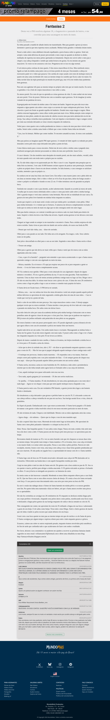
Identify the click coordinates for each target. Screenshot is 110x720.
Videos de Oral (9, 690)
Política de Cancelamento (64, 696)
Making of (7, 696)
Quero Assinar (87, 690)
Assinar (105, 4)
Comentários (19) (24, 544)
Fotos (38, 4)
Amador (44, 4)
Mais (70, 4)
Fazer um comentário (55, 550)
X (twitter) (39, 666)
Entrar (97, 4)
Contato (85, 685)
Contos (65, 4)
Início (20, 4)
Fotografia (7, 692)
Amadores (33, 688)
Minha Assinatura (88, 688)
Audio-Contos (51, 19)
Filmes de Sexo (9, 685)
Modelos (51, 4)
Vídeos (32, 4)
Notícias (26, 4)
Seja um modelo (87, 692)
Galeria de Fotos (35, 694)
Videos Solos (8, 688)
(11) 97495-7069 (54, 711)
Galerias (58, 4)
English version (55, 676)
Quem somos (60, 691)
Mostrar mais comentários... (55, 634)
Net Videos (34, 685)
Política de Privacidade (63, 694)
